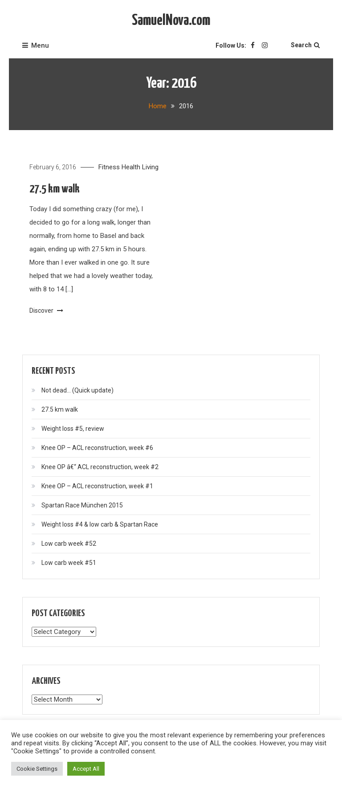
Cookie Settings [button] (36, 768)
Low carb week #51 (68, 562)
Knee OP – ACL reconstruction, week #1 (97, 486)
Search (305, 45)
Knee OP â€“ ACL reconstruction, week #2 (100, 466)
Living (150, 167)
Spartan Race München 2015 (82, 505)
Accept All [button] (86, 768)
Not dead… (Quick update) (77, 390)
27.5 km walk (54, 189)
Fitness (109, 167)
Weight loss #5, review (72, 428)
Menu (35, 45)
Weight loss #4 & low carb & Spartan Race (99, 524)
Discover (46, 310)
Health (131, 167)
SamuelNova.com (171, 20)
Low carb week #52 (68, 543)
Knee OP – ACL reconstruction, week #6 (97, 447)
